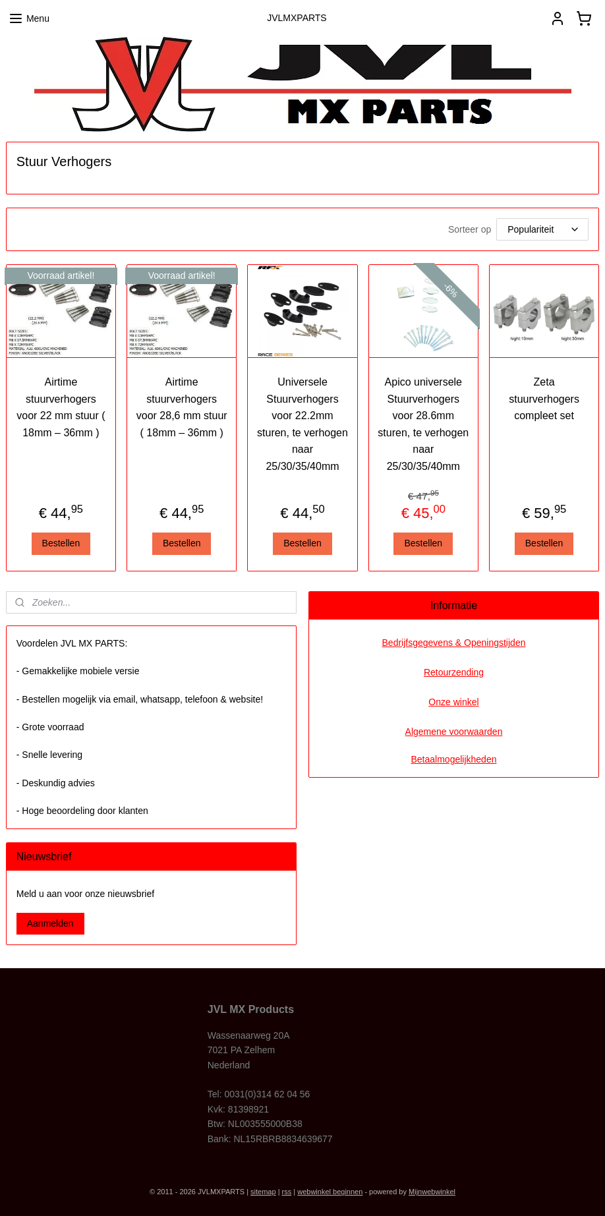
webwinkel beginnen (329, 1192)
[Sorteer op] (542, 229)
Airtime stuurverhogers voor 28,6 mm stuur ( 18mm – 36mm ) (181, 407)
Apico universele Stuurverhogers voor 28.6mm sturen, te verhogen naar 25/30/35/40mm (423, 424)
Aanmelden (50, 923)
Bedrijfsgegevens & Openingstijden (454, 642)
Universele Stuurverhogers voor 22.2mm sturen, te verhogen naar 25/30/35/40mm (302, 424)
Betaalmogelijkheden (454, 759)
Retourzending (454, 672)
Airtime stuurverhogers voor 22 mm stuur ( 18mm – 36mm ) (60, 407)
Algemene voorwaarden (454, 731)
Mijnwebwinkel (432, 1192)
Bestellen (61, 543)
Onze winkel (453, 702)
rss (287, 1192)
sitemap (263, 1192)
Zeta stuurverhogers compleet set (544, 398)
